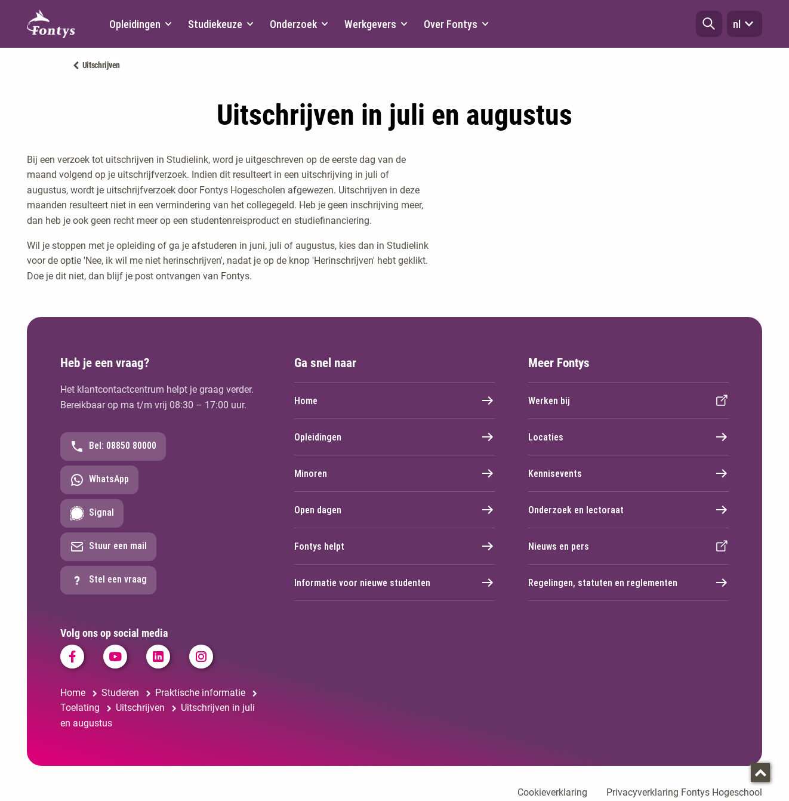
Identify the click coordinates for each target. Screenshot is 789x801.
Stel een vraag (108, 580)
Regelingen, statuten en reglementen (628, 582)
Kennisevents (628, 473)
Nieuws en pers (628, 546)
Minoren (394, 473)
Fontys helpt (394, 546)
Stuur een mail (108, 547)
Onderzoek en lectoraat (628, 510)
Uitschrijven (101, 65)
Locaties (628, 437)
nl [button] (744, 24)
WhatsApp (99, 480)
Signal (92, 513)
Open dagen (394, 510)
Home (394, 400)
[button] (709, 24)
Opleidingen (394, 437)
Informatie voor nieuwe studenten (394, 582)
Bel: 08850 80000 (113, 446)
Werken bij (628, 400)
